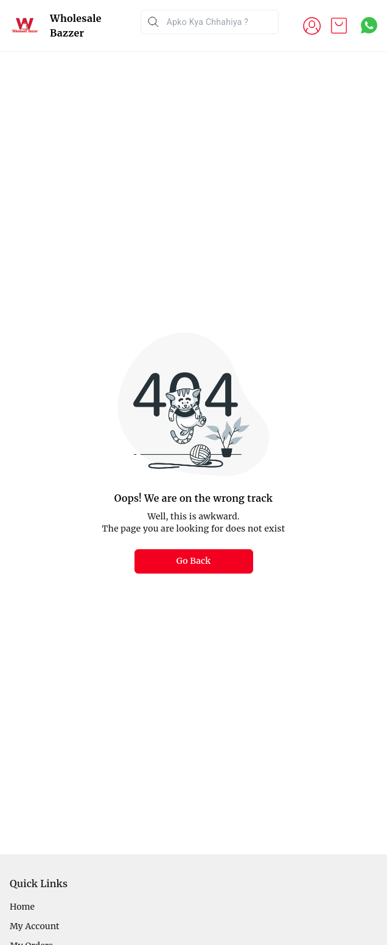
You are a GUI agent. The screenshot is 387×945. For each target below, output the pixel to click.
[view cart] (339, 25)
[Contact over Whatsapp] (369, 25)
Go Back (193, 560)
